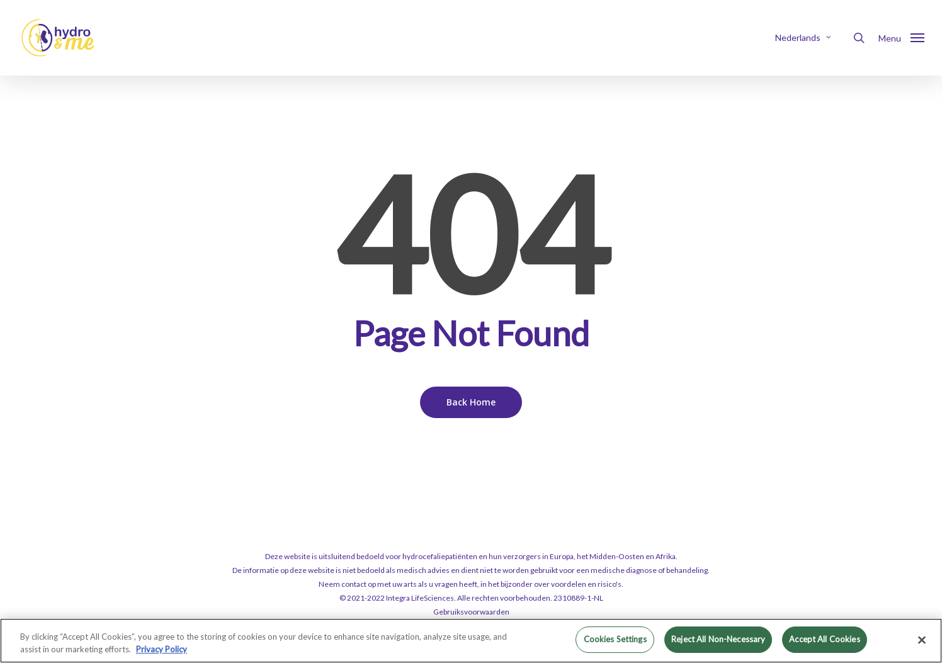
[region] (471, 640)
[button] (901, 37)
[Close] (922, 640)
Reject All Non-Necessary (718, 639)
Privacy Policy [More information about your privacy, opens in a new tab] (161, 649)
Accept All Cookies (824, 639)
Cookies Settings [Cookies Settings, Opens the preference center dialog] (615, 639)
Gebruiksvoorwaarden (471, 611)
